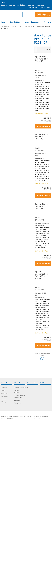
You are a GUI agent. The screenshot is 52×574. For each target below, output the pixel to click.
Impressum (4, 396)
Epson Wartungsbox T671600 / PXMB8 (41, 274)
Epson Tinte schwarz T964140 (41, 206)
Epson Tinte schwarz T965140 (41, 136)
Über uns (47, 22)
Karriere (3, 390)
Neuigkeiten (15, 22)
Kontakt (3, 399)
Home (3, 22)
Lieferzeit (17, 400)
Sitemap (3, 402)
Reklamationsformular (19, 387)
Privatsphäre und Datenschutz (19, 396)
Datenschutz (45, 416)
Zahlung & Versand (17, 391)
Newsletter (4, 387)
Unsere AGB (4, 393)
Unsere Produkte (32, 22)
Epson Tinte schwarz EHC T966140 (41, 58)
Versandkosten (47, 121)
